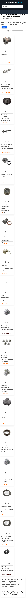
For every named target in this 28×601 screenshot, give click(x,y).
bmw (13, 591)
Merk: (4, 27)
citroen (20, 591)
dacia (5, 594)
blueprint (6, 591)
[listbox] (15, 31)
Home (14, 12)
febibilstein (14, 594)
